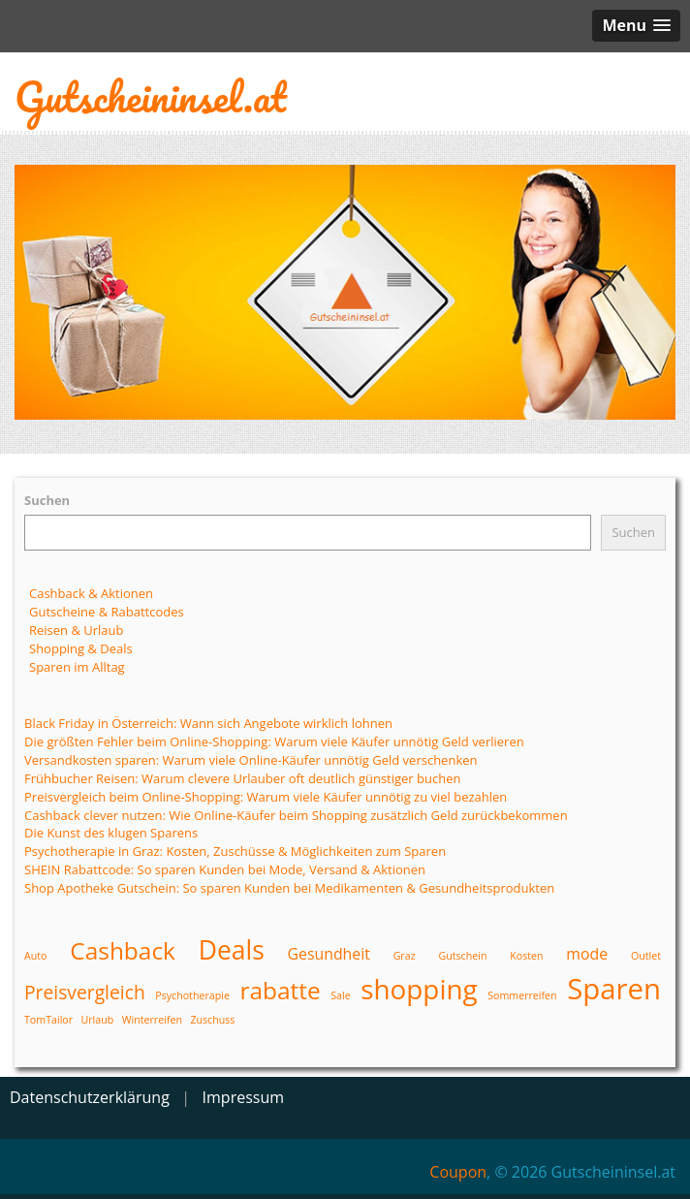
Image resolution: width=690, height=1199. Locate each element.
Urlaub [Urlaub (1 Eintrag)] (96, 1019)
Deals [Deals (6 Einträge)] (232, 949)
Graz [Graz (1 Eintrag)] (404, 955)
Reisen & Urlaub (76, 630)
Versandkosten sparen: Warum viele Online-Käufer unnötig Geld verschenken (251, 760)
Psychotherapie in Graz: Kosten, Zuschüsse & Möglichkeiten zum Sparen (235, 851)
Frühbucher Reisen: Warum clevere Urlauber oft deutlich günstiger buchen (242, 778)
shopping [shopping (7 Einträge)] (419, 988)
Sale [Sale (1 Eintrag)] (340, 995)
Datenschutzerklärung (90, 1097)
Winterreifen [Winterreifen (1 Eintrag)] (152, 1019)
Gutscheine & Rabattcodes (106, 611)
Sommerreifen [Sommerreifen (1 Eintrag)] (521, 995)
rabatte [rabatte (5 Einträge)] (279, 990)
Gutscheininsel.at (150, 96)
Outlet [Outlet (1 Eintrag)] (646, 955)
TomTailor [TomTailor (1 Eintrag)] (48, 1019)
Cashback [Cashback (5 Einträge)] (122, 950)
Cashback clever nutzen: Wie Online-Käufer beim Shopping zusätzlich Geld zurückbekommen (296, 815)
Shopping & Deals (81, 648)
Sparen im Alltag (77, 667)
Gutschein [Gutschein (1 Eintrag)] (462, 955)
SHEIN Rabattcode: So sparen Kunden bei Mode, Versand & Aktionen (224, 869)
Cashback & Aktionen (91, 593)
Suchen (47, 500)
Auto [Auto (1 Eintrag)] (35, 955)
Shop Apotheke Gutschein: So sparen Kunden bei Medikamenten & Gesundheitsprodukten (289, 888)
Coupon (457, 1172)
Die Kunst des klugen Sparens (111, 832)
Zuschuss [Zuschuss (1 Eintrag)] (212, 1019)
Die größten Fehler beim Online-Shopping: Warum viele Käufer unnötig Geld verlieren (274, 741)
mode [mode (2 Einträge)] (587, 953)
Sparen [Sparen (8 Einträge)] (614, 988)
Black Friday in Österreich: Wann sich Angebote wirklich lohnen (208, 723)
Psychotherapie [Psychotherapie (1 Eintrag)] (192, 995)
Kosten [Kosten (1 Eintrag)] (526, 955)
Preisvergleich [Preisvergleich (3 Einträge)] (84, 992)
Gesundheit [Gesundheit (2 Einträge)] (329, 953)
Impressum (243, 1097)
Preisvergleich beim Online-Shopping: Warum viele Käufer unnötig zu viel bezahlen (265, 796)
